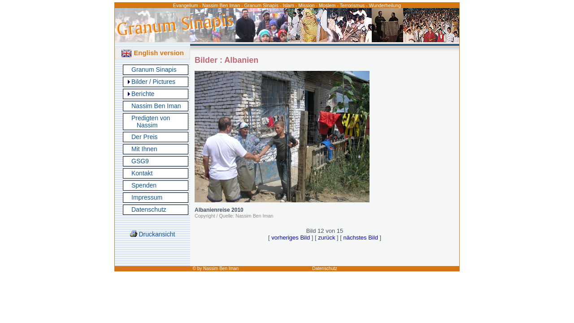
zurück (326, 237)
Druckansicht (152, 234)
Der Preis (144, 136)
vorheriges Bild (290, 237)
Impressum (146, 197)
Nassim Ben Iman (156, 105)
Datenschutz (148, 209)
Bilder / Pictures (153, 81)
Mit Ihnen (144, 149)
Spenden (144, 185)
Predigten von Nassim (150, 121)
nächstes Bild (361, 237)
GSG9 (140, 161)
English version (152, 53)
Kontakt (141, 173)
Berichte (142, 93)
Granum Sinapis (153, 69)
